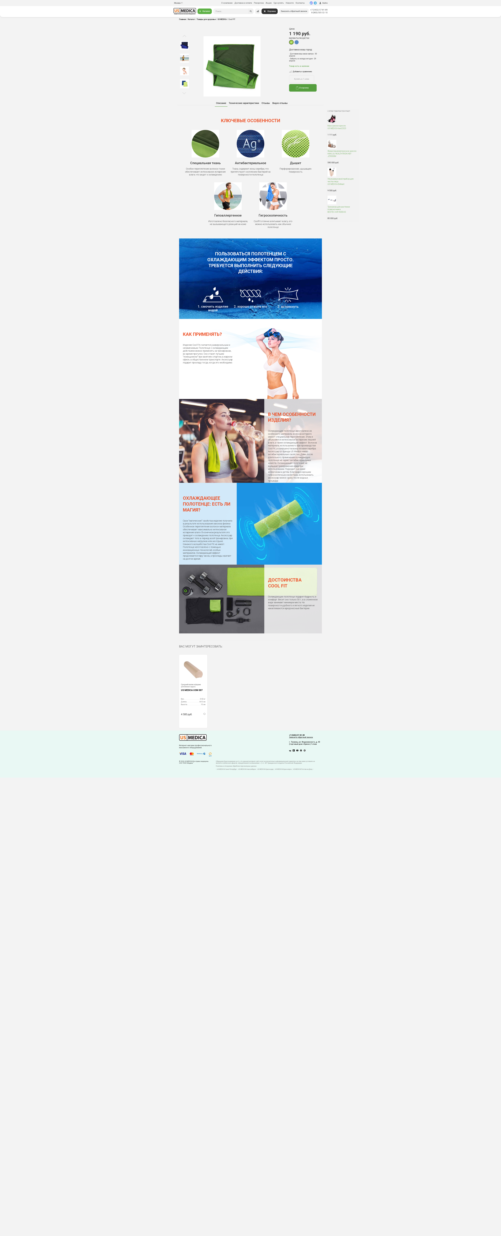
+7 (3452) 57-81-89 (319, 10)
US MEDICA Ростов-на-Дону (302, 769)
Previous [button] (184, 36)
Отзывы (266, 103)
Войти (323, 3)
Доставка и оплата (243, 3)
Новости (290, 3)
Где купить (279, 3)
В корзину (302, 88)
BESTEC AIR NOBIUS (343, 209)
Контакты (300, 3)
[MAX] (311, 3)
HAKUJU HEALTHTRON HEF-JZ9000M (343, 154)
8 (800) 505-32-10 (319, 12)
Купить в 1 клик (301, 79)
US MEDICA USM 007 (192, 690)
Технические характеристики (244, 103)
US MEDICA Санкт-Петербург (227, 769)
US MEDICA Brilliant (343, 181)
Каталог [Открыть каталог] (204, 11)
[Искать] (251, 11)
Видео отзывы (280, 103)
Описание (221, 103)
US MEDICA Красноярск (283, 769)
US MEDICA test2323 (343, 127)
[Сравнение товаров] (258, 11)
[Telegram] (315, 3)
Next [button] (184, 93)
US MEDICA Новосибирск (247, 769)
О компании (226, 3)
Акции (269, 3)
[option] (184, 45)
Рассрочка (259, 3)
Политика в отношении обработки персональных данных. (236, 766)
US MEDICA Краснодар (265, 769)
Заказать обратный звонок (294, 11)
